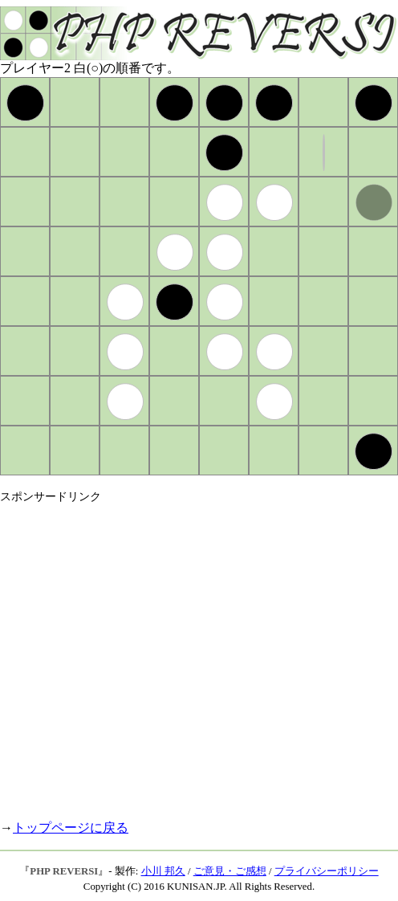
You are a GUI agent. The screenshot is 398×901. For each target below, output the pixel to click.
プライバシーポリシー (326, 871)
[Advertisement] (150, 654)
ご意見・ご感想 (229, 871)
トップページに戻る (70, 827)
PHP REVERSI (64, 871)
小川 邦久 (163, 871)
